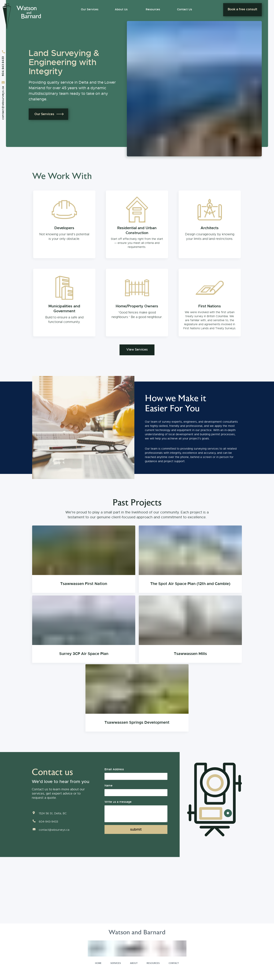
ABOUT (134, 962)
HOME (98, 962)
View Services (137, 349)
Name (108, 785)
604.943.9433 (3, 66)
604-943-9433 (48, 821)
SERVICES (115, 962)
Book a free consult (242, 9)
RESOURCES (153, 962)
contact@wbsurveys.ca (3, 103)
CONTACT (174, 962)
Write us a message (118, 801)
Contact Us (184, 9)
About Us (121, 9)
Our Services (89, 9)
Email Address (114, 768)
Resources (153, 9)
